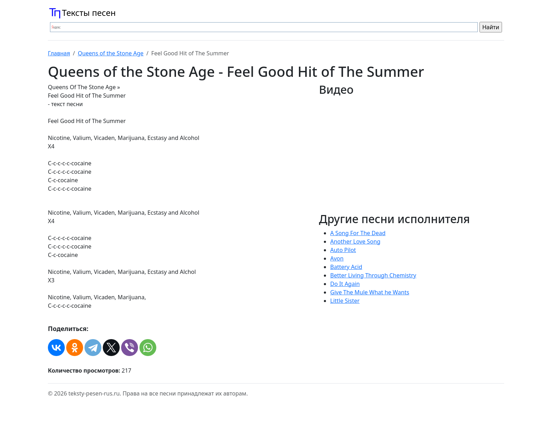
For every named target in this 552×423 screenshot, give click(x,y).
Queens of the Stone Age (111, 53)
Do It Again (345, 284)
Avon (337, 258)
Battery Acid (346, 267)
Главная (59, 53)
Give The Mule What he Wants (369, 292)
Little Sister (344, 301)
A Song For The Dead (357, 233)
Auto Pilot (343, 250)
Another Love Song (355, 241)
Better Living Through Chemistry (373, 275)
